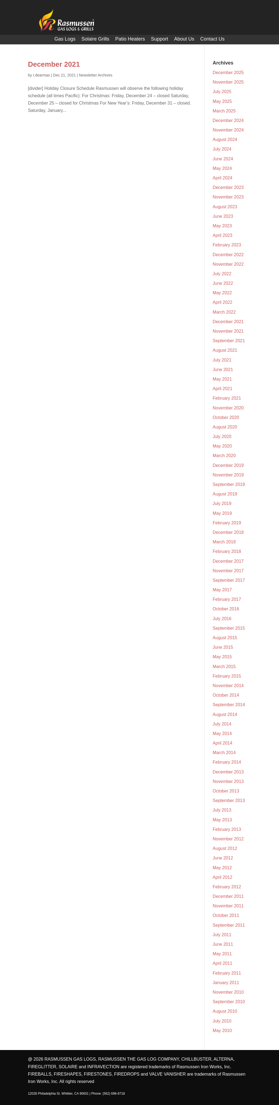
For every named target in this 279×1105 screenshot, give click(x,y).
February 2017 (227, 599)
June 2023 (223, 216)
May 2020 (222, 446)
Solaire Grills (95, 39)
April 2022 (222, 302)
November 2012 (228, 839)
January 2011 (226, 982)
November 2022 (228, 264)
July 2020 (222, 436)
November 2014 (228, 685)
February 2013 (227, 829)
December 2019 (228, 465)
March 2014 (224, 752)
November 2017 (228, 570)
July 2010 (222, 1021)
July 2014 (222, 724)
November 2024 (228, 130)
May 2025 (222, 101)
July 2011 (222, 934)
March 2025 (224, 111)
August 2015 (225, 637)
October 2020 (226, 417)
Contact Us (212, 39)
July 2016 (222, 618)
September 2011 (229, 925)
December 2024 (228, 120)
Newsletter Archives (95, 75)
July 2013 (222, 810)
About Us (184, 39)
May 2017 (222, 589)
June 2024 (223, 159)
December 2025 (228, 72)
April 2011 (222, 963)
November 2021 (228, 331)
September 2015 (229, 628)
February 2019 (227, 523)
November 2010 (228, 992)
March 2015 (224, 666)
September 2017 (229, 580)
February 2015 (227, 676)
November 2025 (228, 82)
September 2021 (229, 340)
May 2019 (222, 513)
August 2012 (225, 848)
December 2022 (228, 254)
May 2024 (222, 168)
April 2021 (222, 388)
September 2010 (229, 1001)
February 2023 (227, 245)
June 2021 (223, 369)
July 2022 (222, 273)
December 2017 (228, 561)
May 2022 (222, 292)
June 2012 (223, 858)
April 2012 (222, 877)
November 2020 (228, 408)
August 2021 (225, 350)
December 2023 (228, 187)
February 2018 (227, 551)
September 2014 (229, 704)
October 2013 (226, 791)
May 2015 (222, 656)
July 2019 (222, 503)
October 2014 (226, 695)
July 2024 (222, 149)
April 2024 (222, 178)
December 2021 (54, 64)
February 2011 (227, 973)
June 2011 (223, 944)
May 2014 (222, 733)
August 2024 (225, 139)
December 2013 (228, 772)
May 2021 (222, 379)
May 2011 (222, 953)
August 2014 (225, 714)
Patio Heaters (130, 39)
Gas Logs (64, 39)
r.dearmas (41, 75)
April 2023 (222, 235)
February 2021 (227, 398)
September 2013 (229, 800)
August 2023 (225, 206)
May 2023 (222, 226)
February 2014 (227, 762)
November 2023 (228, 197)
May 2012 (222, 867)
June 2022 (223, 283)
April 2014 (222, 743)
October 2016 (226, 609)
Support (159, 39)
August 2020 (225, 427)
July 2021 (222, 360)
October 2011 (226, 915)
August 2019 (225, 494)
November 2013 (228, 781)
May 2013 (222, 820)
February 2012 (227, 886)
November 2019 (228, 475)
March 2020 (224, 455)
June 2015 (223, 647)
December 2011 (228, 896)
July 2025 (222, 91)
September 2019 (229, 484)
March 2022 (224, 312)
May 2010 (222, 1030)
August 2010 (225, 1011)
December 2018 (228, 532)
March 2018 (224, 542)
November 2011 (228, 906)
